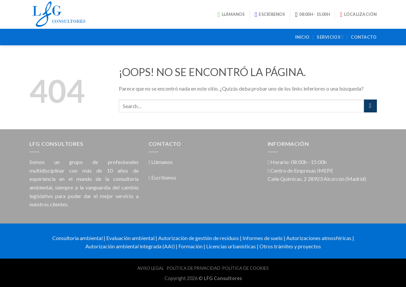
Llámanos (161, 162)
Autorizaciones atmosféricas (318, 238)
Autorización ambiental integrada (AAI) (130, 246)
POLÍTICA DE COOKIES (245, 268)
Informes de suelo (263, 238)
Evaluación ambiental (130, 238)
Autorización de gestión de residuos (198, 238)
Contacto (364, 37)
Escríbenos (163, 177)
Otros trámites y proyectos (290, 246)
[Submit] (370, 106)
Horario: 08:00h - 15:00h (297, 162)
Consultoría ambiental (77, 238)
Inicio (302, 37)
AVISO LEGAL (151, 268)
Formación (190, 246)
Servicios (330, 37)
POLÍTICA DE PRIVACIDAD (193, 268)
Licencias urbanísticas (231, 246)
